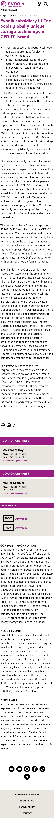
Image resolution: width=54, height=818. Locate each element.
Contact (27, 813)
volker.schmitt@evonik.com (15, 493)
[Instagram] (27, 769)
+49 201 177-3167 (18, 454)
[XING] (27, 777)
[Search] (46, 4)
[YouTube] (19, 769)
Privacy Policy (27, 807)
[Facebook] (35, 769)
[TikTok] (42, 769)
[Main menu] (51, 4)
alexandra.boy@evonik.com (15, 460)
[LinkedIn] (12, 769)
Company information (27, 795)
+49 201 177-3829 (18, 487)
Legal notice (27, 801)
